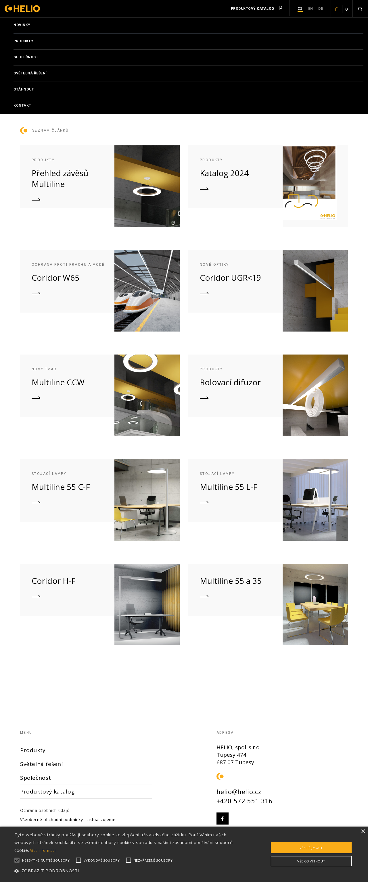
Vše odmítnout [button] (311, 861)
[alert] (184, 854)
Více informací (43, 850)
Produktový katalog (257, 8)
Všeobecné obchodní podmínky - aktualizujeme (68, 819)
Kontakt (22, 105)
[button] (124, 871)
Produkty (23, 41)
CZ (300, 9)
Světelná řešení (30, 73)
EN (310, 9)
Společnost (26, 57)
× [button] (363, 831)
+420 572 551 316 (244, 800)
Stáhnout (24, 89)
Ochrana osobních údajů (45, 810)
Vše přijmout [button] (311, 848)
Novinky (22, 25)
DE (320, 9)
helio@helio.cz (238, 791)
